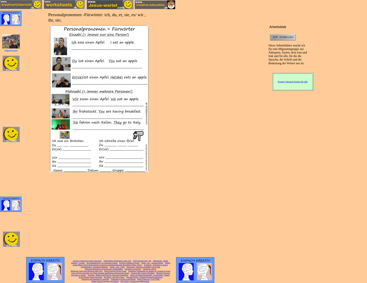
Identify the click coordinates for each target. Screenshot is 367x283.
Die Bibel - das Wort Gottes (114, 277)
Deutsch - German (78, 263)
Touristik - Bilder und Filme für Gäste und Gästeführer (108, 275)
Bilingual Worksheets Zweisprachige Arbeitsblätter (104, 269)
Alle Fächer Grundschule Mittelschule (134, 281)
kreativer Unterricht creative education (87, 261)
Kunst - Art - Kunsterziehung (152, 263)
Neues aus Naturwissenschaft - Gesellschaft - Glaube (149, 275)
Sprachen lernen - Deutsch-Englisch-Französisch (144, 277)
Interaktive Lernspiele (133, 269)
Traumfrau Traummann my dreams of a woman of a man (149, 271)
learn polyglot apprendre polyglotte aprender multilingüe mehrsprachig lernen (100, 273)
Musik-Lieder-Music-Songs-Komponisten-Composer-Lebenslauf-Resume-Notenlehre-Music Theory (121, 264)
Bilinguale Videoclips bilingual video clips (87, 271)
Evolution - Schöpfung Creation (156, 265)
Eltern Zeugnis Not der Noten (115, 271)
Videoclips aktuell (149, 269)
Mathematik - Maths (160, 261)
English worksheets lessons (129, 263)
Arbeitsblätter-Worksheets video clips (117, 261)
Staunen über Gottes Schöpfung (143, 273)
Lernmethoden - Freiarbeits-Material (94, 267)
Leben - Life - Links (117, 267)
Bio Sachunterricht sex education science (102, 263)
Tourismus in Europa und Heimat (123, 279)
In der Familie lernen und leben (90, 277)
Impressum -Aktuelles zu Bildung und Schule (143, 267)
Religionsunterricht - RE (142, 261)
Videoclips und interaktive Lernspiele (95, 279)
